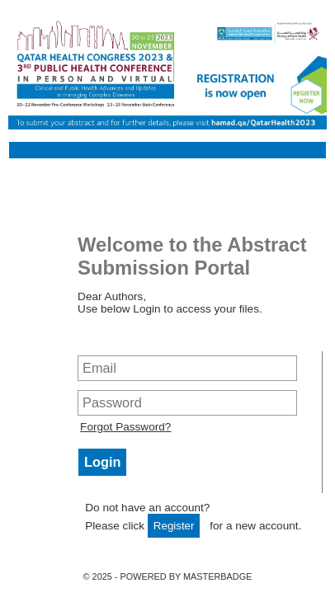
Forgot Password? (125, 427)
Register (174, 526)
